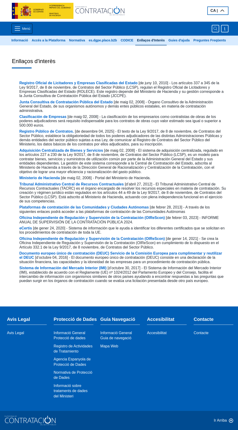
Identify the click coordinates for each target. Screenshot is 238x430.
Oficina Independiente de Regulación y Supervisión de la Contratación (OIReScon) (92, 218)
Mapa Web (109, 346)
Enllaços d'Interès (151, 40)
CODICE (127, 40)
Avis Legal (15, 333)
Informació (19, 40)
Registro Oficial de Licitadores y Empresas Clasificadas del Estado (79, 83)
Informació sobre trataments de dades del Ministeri (71, 391)
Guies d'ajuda (179, 40)
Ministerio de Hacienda (40, 178)
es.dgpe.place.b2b (103, 40)
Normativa (77, 40)
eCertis (26, 228)
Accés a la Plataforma (49, 40)
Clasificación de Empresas (43, 117)
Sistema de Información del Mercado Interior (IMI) (63, 268)
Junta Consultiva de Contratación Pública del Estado (66, 102)
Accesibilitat (156, 333)
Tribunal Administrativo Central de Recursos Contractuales (72, 184)
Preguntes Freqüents (209, 40)
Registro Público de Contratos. (47, 131)
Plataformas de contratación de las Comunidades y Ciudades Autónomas (84, 207)
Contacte (201, 333)
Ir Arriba (220, 420)
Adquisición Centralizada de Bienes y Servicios (61, 150)
